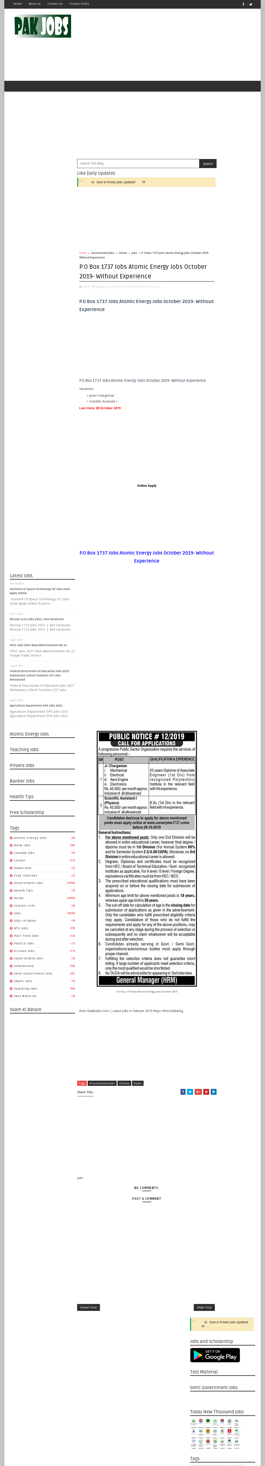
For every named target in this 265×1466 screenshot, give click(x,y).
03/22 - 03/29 (199, 934)
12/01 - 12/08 (199, 1002)
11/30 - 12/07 (199, 563)
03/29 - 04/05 (199, 929)
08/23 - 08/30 (199, 826)
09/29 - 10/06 (199, 1048)
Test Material (25, 999)
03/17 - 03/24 (199, 1192)
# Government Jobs (102, 1099)
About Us (35, 4)
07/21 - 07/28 (199, 1100)
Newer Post (88, 1324)
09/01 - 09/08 (199, 1069)
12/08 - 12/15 (199, 996)
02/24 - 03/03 (199, 1208)
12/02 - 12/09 (199, 1270)
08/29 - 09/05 (199, 574)
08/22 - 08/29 (199, 579)
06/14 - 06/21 (199, 873)
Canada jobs (24, 856)
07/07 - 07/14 (199, 1110)
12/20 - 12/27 (199, 744)
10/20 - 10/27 (199, 1032)
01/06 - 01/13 (199, 1244)
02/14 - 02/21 (199, 703)
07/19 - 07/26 (199, 852)
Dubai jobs (23, 871)
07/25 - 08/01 (199, 599)
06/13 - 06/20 (199, 630)
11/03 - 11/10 (199, 1022)
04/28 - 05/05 (199, 1161)
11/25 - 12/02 (199, 1275)
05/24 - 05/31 (199, 888)
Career (20, 863)
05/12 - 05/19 (199, 1151)
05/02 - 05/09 (199, 656)
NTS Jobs (21, 931)
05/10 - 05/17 (199, 899)
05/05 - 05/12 (199, 1156)
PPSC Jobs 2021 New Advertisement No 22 (38, 648)
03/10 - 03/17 (199, 1197)
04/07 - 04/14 (199, 1177)
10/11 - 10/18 (199, 790)
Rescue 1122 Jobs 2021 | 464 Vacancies (37, 622)
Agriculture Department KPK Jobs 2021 (36, 708)
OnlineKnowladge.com (52, 1452)
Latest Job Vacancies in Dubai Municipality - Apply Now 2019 (231, 439)
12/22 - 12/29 (199, 986)
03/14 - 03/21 (199, 692)
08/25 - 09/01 (199, 1074)
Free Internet (25, 878)
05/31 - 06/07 (199, 883)
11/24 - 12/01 (199, 1007)
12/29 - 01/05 (199, 981)
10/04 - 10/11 (199, 795)
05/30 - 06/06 (199, 641)
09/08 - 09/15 (199, 1063)
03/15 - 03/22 (199, 940)
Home (17, 4)
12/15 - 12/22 (199, 991)
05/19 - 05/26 (199, 1146)
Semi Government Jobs (33, 976)
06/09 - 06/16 (199, 1130)
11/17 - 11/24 (199, 1012)
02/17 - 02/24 (199, 1213)
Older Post (175, 1324)
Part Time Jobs (26, 939)
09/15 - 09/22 (199, 1058)
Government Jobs (28, 886)
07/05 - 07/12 (199, 857)
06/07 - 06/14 (199, 878)
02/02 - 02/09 (199, 955)
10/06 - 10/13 (199, 1043)
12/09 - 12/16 (199, 1264)
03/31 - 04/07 (199, 1182)
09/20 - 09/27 (199, 806)
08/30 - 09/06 (199, 821)
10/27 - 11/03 (199, 1027)
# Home (124, 1099)
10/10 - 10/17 (199, 569)
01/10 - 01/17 (199, 728)
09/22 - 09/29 (199, 1053)
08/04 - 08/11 (199, 1089)
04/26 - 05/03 (199, 909)
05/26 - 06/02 (199, 1141)
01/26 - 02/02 (199, 960)
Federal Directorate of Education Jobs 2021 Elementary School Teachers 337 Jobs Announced (39, 678)
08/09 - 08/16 (199, 837)
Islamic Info (24, 908)
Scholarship (24, 969)
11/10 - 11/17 (199, 1017)
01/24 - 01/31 (199, 718)
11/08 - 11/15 (199, 775)
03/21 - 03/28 (199, 687)
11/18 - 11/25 (199, 1280)
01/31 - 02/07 (199, 713)
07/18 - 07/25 (199, 605)
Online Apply (132, 502)
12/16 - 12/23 (199, 1259)
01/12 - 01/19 (199, 971)
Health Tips (23, 893)
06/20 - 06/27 (199, 625)
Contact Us (55, 4)
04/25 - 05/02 (199, 661)
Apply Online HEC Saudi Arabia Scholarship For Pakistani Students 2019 (230, 477)
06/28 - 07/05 (199, 862)
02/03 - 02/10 (199, 1223)
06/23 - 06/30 (199, 1120)
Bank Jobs (22, 848)
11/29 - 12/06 (199, 759)
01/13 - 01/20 (199, 1239)
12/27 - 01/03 (199, 739)
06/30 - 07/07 (199, 1115)
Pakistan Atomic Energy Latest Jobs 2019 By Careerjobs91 (229, 404)
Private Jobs (24, 954)
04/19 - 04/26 (199, 914)
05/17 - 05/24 (199, 893)
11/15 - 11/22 (199, 770)
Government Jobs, (132, 298)
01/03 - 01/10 (199, 733)
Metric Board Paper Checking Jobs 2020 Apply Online (231, 421)
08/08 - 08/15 (199, 589)
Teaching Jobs (26, 991)
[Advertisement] (176, 46)
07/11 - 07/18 (199, 610)
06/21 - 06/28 (199, 868)
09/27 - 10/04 (199, 800)
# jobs (138, 1099)
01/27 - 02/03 (199, 1228)
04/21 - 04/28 (199, 1166)
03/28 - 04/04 (199, 682)
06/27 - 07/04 (199, 620)
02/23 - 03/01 (199, 950)
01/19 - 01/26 (199, 965)
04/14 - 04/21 (199, 1172)
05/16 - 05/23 (199, 651)
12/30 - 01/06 (199, 1249)
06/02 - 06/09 (199, 1136)
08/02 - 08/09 (199, 842)
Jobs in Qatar (25, 924)
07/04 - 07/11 (199, 615)
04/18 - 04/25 (199, 667)
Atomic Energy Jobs (30, 841)
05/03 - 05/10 (199, 904)
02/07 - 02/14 (199, 708)
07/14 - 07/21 (199, 1105)
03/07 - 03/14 (199, 697)
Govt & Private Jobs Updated (115, 185)
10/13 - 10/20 (199, 1038)
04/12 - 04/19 (199, 919)
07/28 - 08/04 (199, 1094)
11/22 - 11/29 (199, 764)
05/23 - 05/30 (199, 646)
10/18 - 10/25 (199, 785)
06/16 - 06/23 (199, 1125)
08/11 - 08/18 (199, 1084)
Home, (149, 298)
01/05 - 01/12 (199, 976)
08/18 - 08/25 (199, 1079)
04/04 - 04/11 (199, 677)
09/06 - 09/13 (199, 816)
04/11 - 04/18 (199, 672)
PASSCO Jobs (24, 946)
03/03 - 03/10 (199, 1203)
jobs (17, 916)
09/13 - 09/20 (199, 811)
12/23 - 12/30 (199, 1254)
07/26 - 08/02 (199, 847)
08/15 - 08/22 (199, 584)
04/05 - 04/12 (199, 924)
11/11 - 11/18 (199, 1285)
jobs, (157, 298)
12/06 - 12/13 (199, 754)
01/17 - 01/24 (199, 723)
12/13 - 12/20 (199, 749)
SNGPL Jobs (23, 984)
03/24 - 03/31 (199, 1187)
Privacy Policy (79, 4)
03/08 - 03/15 (199, 945)
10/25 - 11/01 (199, 780)
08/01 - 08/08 (199, 594)
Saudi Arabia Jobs (28, 961)
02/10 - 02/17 (199, 1218)
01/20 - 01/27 (199, 1233)
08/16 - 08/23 (199, 831)
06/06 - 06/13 (199, 636)
